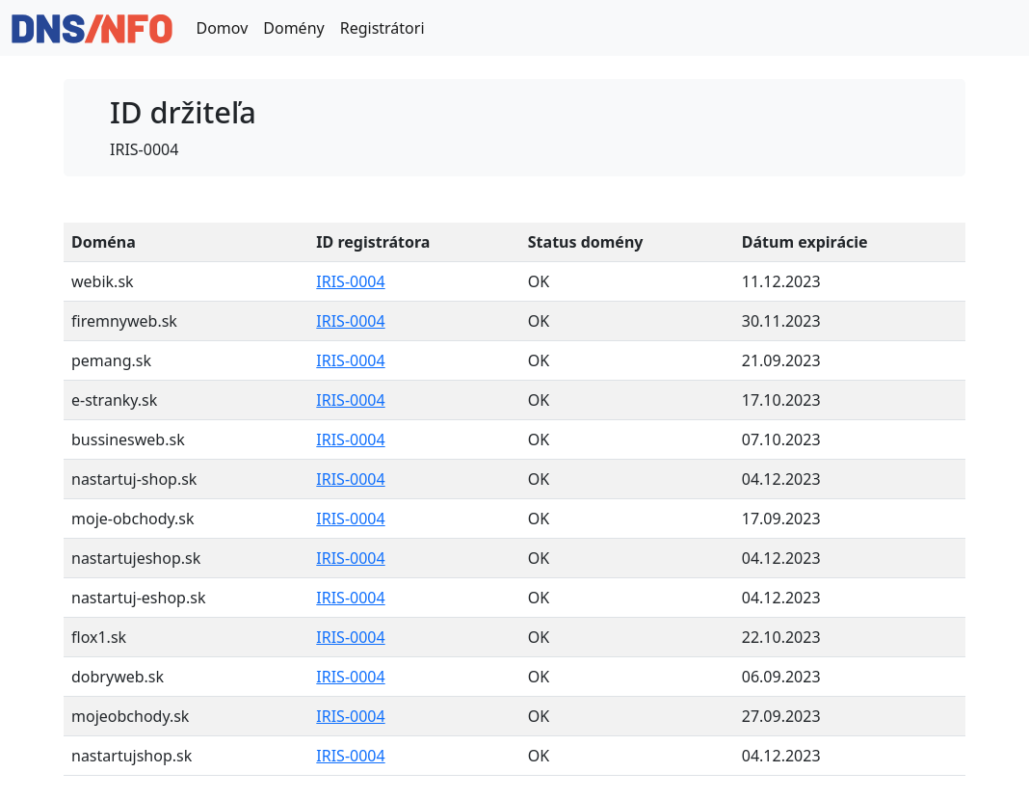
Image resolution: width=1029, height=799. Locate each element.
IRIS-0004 (350, 281)
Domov (222, 28)
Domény (293, 28)
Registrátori (382, 28)
